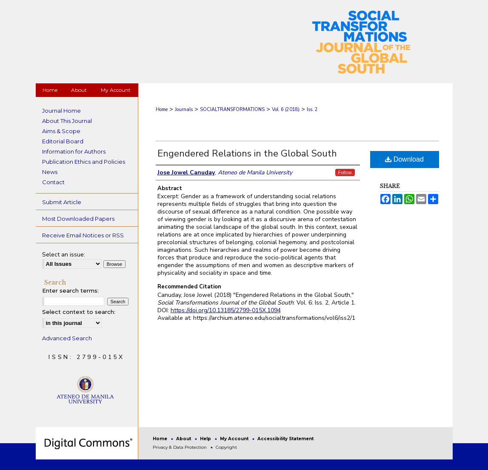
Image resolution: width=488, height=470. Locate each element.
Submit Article (61, 202)
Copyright (226, 447)
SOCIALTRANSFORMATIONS (232, 109)
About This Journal (67, 120)
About (184, 439)
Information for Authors (74, 151)
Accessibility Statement (285, 439)
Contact (53, 182)
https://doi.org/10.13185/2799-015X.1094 (226, 310)
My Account (235, 439)
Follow (345, 172)
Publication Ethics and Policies (83, 161)
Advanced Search (67, 338)
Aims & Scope (61, 131)
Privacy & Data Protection (180, 447)
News (49, 171)
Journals (184, 109)
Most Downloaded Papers (78, 218)
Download (404, 159)
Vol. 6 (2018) (286, 109)
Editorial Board (62, 141)
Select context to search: (78, 311)
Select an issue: (63, 255)
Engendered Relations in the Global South (247, 153)
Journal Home (61, 110)
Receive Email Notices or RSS (83, 235)
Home (162, 109)
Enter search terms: (70, 290)
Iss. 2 (312, 109)
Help (206, 439)
